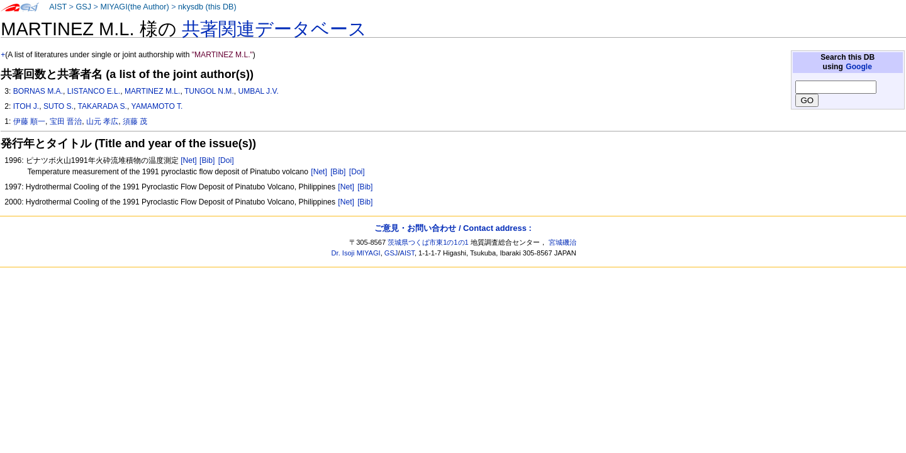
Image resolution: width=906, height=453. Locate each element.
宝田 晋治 (66, 121)
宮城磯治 (562, 242)
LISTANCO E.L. (93, 91)
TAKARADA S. (102, 106)
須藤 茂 (135, 121)
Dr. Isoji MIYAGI (356, 253)
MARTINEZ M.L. (152, 91)
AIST (58, 7)
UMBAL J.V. (258, 91)
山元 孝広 (102, 121)
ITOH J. (26, 106)
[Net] (189, 160)
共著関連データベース (274, 29)
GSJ (83, 7)
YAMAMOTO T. (157, 106)
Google (859, 66)
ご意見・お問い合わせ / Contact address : (452, 228)
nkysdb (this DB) (207, 7)
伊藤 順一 (29, 121)
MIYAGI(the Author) (134, 7)
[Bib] (207, 160)
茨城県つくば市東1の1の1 (428, 242)
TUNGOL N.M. (209, 91)
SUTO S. (58, 106)
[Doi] (226, 160)
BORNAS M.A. (38, 91)
